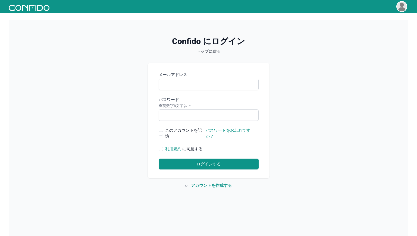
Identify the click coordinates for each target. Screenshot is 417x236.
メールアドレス (173, 74)
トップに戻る (208, 51)
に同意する (184, 148)
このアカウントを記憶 (183, 133)
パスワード (209, 102)
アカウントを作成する (211, 185)
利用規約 (173, 148)
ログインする (208, 164)
